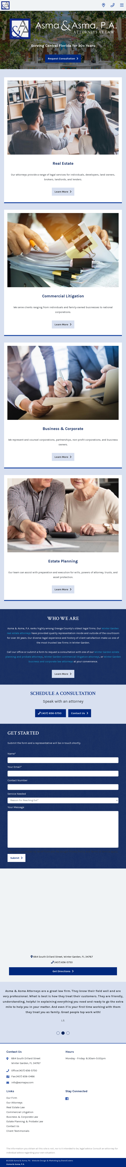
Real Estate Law (15, 1107)
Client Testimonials (17, 1130)
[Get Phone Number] (112, 5)
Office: (21, 1070)
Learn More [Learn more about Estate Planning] (61, 589)
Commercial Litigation (19, 1112)
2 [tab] (63, 1033)
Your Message (16, 807)
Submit (14, 857)
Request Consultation (61, 58)
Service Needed (17, 793)
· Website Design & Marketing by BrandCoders (52, 1160)
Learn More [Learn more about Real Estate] (61, 191)
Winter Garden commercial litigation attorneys (71, 656)
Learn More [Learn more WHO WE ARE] (61, 673)
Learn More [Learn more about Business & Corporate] (61, 456)
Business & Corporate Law (22, 1116)
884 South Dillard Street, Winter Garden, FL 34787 (62, 956)
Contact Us (78, 713)
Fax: (20, 1076)
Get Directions (61, 971)
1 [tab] (58, 1033)
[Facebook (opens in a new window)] (66, 1099)
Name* (12, 753)
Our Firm (11, 1097)
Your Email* (15, 766)
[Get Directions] (103, 5)
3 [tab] (68, 1033)
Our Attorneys (14, 1102)
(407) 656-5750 (51, 713)
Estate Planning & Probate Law (24, 1121)
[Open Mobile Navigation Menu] (122, 5)
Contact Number (17, 780)
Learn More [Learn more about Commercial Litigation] (61, 324)
